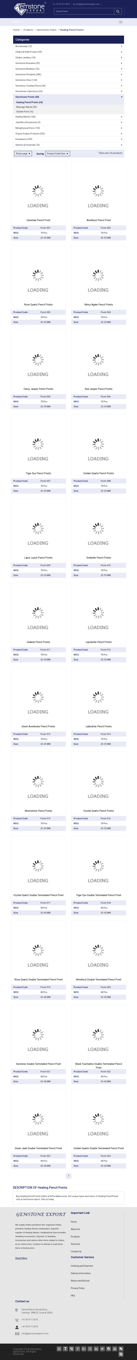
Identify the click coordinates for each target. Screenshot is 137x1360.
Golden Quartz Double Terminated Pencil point (99, 1148)
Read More (21, 1258)
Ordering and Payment (82, 1266)
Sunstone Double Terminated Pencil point (38, 1063)
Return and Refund (80, 1280)
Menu (16, 22)
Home (16, 29)
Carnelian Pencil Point (38, 220)
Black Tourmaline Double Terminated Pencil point (98, 1065)
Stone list (75, 1244)
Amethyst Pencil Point (99, 220)
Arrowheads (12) (23, 46)
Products (28, 29)
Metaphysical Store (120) (27, 128)
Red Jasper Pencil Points (98, 388)
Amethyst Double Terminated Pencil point (98, 979)
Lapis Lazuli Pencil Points (38, 557)
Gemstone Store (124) (26, 80)
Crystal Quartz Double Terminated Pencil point (38, 895)
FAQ (73, 1295)
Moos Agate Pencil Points (98, 304)
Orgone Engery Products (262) (30, 133)
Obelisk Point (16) (24, 111)
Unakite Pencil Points (38, 642)
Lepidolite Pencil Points (99, 642)
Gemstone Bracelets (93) (27, 63)
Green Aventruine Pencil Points (38, 726)
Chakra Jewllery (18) (25, 57)
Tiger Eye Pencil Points (38, 473)
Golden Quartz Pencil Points (98, 473)
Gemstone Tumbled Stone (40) (30, 86)
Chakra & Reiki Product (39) (28, 52)
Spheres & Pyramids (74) (27, 145)
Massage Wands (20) (26, 107)
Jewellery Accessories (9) (27, 122)
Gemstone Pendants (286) (28, 74)
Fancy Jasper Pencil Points (38, 388)
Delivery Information (81, 1273)
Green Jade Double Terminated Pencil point (38, 1148)
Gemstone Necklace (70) (27, 69)
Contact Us (76, 1251)
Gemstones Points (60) (27, 97)
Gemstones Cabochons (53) (29, 91)
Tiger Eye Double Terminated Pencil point (98, 895)
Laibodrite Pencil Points (99, 726)
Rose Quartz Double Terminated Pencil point (38, 979)
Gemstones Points (47, 29)
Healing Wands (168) (25, 116)
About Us (75, 1229)
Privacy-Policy (77, 1288)
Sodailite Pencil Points (98, 557)
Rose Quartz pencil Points (38, 304)
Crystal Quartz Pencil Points (98, 810)
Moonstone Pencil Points (38, 810)
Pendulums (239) (23, 139)
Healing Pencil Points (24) (29, 102)
